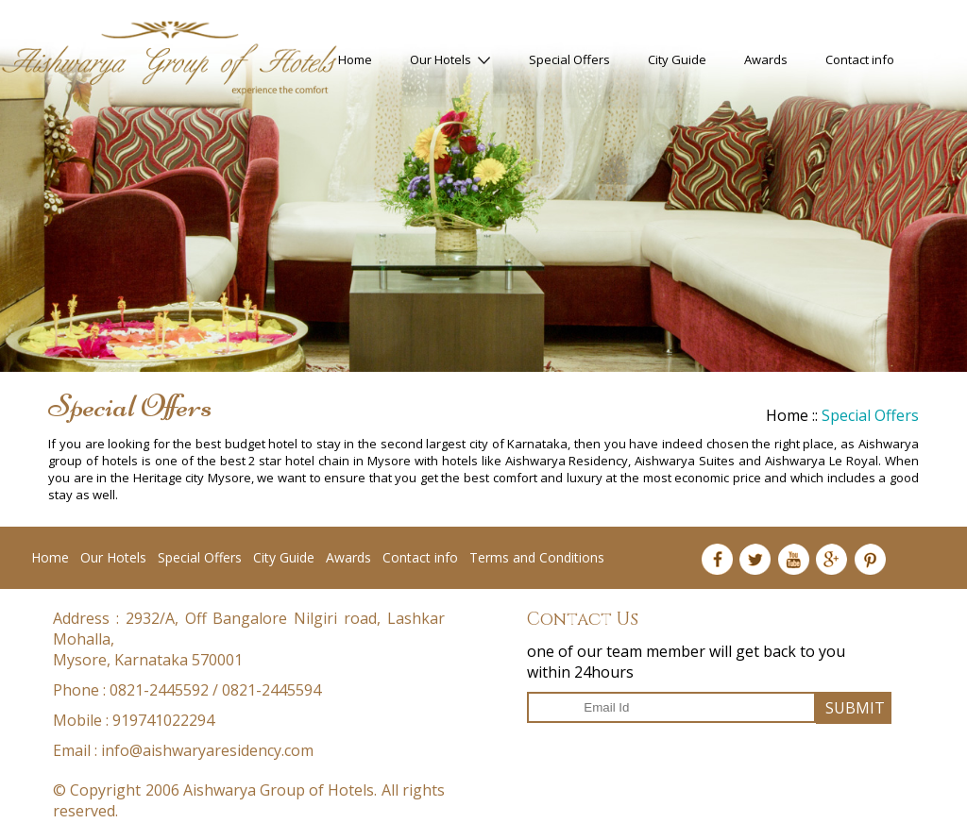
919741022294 (163, 720)
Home (355, 59)
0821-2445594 (271, 690)
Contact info (859, 59)
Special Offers (569, 59)
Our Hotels (450, 59)
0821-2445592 (159, 690)
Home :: (794, 415)
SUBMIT (855, 707)
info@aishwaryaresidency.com (207, 750)
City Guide (677, 59)
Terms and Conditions (536, 557)
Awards (766, 59)
